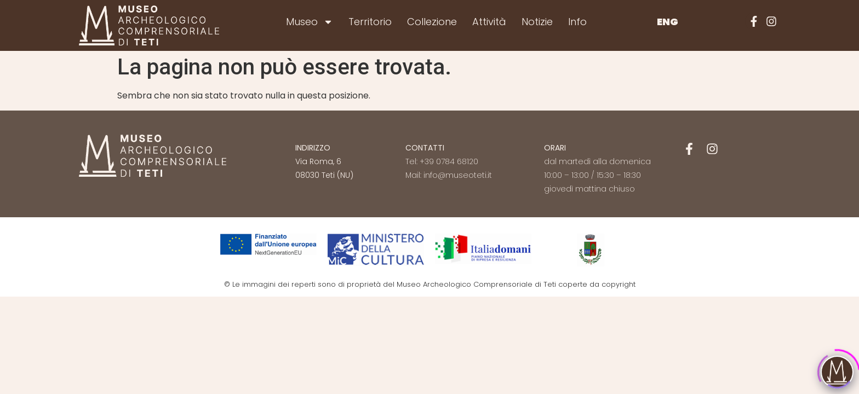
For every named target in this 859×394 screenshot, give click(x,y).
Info (577, 21)
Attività (489, 21)
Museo (309, 21)
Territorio (370, 21)
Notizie (537, 21)
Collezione (432, 21)
